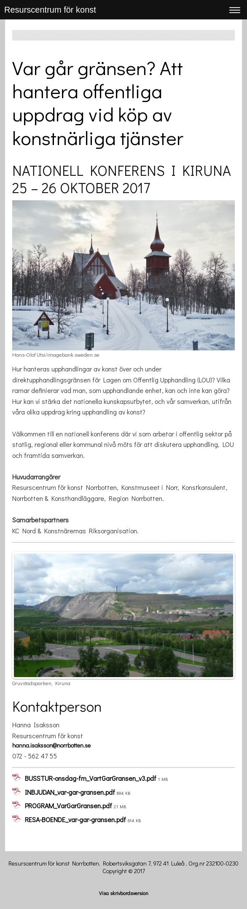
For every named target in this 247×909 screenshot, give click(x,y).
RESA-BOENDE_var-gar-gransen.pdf (75, 819)
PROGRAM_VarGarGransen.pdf (68, 805)
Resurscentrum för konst (50, 9)
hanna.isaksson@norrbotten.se (51, 745)
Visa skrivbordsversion (123, 893)
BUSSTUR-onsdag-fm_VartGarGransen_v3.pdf (90, 778)
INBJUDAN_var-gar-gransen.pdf (70, 792)
